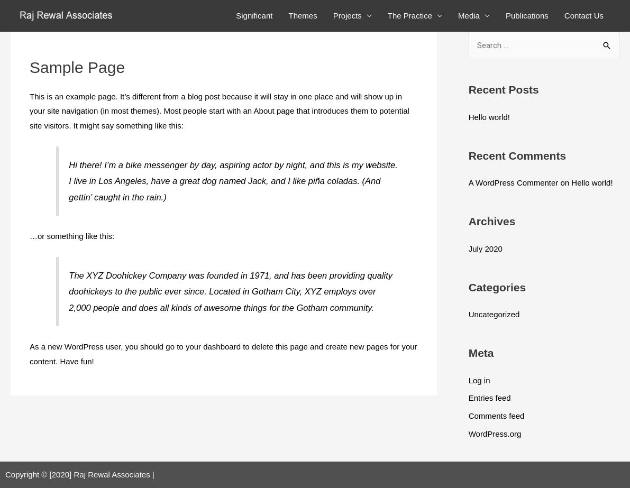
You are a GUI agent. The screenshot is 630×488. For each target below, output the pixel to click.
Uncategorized (494, 314)
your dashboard (213, 346)
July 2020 (486, 248)
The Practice (410, 15)
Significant (254, 15)
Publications (527, 15)
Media (469, 15)
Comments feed (497, 415)
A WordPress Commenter (514, 182)
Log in (479, 380)
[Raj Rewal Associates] (67, 15)
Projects (347, 15)
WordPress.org (495, 433)
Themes (302, 15)
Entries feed (490, 397)
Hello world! (489, 117)
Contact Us (584, 15)
